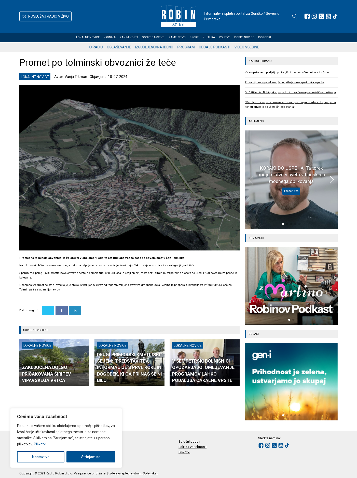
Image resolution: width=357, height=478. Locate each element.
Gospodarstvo (158, 37)
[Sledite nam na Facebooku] (307, 16)
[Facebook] (62, 310)
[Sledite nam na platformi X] (321, 16)
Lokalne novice (93, 37)
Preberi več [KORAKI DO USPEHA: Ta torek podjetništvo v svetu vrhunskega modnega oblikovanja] (291, 191)
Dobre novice (249, 37)
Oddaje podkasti (219, 47)
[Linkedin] (75, 310)
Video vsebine (251, 47)
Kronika (115, 37)
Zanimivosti (134, 37)
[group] (291, 286)
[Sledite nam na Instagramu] (314, 16)
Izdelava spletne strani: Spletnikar (133, 473)
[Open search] (295, 16)
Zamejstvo (182, 37)
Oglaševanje (123, 47)
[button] (45, 16)
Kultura (214, 37)
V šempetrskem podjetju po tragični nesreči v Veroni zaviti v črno (287, 72)
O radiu (100, 47)
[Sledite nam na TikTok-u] (335, 16)
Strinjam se (90, 457)
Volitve (229, 37)
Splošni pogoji (189, 441)
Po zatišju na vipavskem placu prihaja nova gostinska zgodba (284, 82)
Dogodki (269, 37)
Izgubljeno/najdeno (159, 47)
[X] (48, 310)
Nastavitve (40, 457)
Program (190, 47)
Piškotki (40, 444)
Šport (199, 37)
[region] (66, 438)
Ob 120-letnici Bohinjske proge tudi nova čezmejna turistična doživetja (290, 92)
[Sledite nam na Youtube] (328, 16)
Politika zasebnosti (192, 447)
